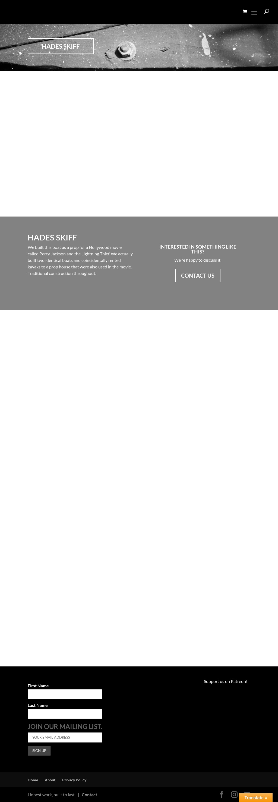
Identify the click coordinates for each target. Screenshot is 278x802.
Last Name (38, 705)
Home (33, 780)
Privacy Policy (74, 780)
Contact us (197, 275)
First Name (38, 686)
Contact (89, 794)
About (50, 780)
